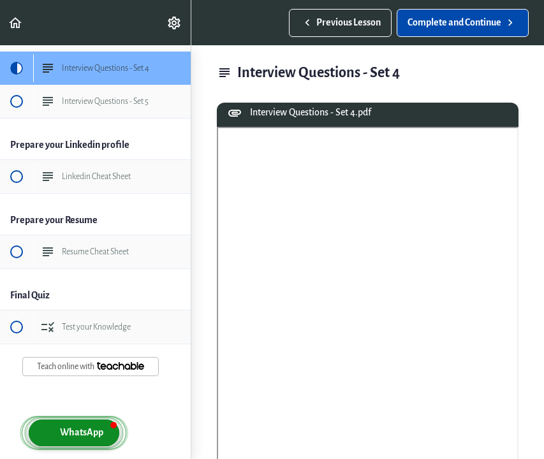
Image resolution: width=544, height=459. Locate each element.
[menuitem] (175, 22)
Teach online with (90, 366)
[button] (16, 22)
